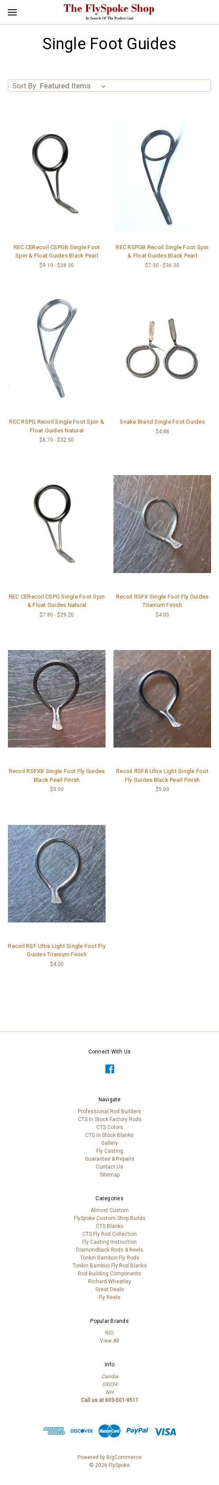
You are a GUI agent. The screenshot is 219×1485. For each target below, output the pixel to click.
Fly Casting (109, 1151)
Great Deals (109, 1289)
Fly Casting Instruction (109, 1242)
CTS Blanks (110, 1226)
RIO (109, 1333)
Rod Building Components (109, 1274)
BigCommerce (124, 1457)
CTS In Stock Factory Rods (110, 1119)
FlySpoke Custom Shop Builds (110, 1218)
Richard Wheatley (109, 1281)
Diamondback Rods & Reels (109, 1250)
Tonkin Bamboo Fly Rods (109, 1258)
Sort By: (25, 85)
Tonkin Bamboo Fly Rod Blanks (110, 1266)
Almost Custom (110, 1210)
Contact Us (109, 1167)
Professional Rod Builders (109, 1111)
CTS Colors (109, 1127)
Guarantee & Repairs (110, 1159)
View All (109, 1341)
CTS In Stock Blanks (109, 1135)
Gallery (109, 1143)
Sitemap (110, 1175)
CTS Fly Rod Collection (109, 1234)
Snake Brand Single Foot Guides (162, 421)
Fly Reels (109, 1297)
